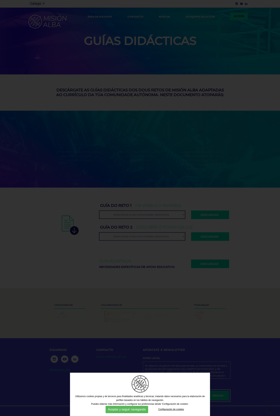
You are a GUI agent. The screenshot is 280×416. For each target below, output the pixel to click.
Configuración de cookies (171, 409)
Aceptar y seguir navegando (127, 409)
